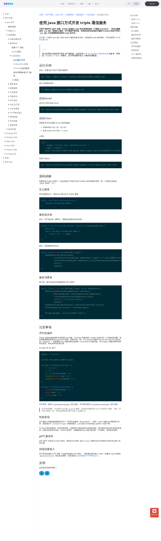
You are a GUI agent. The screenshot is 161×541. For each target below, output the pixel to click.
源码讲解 (134, 27)
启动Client (135, 23)
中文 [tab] (136, 4)
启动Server (135, 19)
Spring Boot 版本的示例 (98, 53)
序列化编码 (136, 46)
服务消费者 (136, 38)
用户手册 (49, 14)
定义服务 (135, 31)
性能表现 (135, 50)
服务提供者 (136, 34)
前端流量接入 (137, 58)
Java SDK (59, 14)
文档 (41, 14)
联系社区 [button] (71, 4)
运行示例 (134, 15)
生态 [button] (96, 4)
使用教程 (70, 14)
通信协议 (80, 14)
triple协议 (90, 14)
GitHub (152, 4)
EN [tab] (129, 4)
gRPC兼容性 (136, 54)
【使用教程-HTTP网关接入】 (88, 455)
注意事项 (134, 42)
